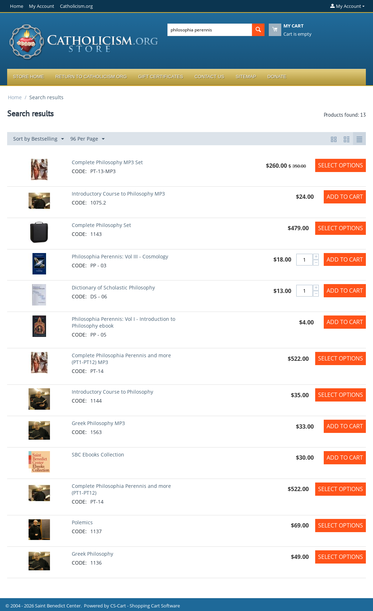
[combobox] (209, 30)
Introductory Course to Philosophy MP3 (118, 193)
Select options (340, 165)
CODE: (79, 171)
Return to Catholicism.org (91, 76)
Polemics (82, 522)
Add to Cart (345, 197)
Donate (276, 76)
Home (16, 6)
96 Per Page (87, 139)
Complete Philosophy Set (101, 225)
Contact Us (209, 76)
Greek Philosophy (92, 553)
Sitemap (246, 76)
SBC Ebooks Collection (98, 454)
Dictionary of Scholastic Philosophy (113, 287)
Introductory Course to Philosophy (112, 391)
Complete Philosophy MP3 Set (107, 162)
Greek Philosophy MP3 (98, 423)
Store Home (28, 76)
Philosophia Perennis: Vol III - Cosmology (120, 256)
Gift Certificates (160, 76)
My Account (41, 6)
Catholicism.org (76, 6)
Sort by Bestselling (38, 139)
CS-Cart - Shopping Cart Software (145, 605)
